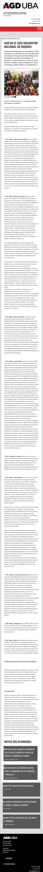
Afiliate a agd (7, 841)
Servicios (6, 848)
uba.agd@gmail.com (34, 23)
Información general (9, 850)
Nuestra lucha (7, 845)
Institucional (7, 843)
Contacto (6, 852)
